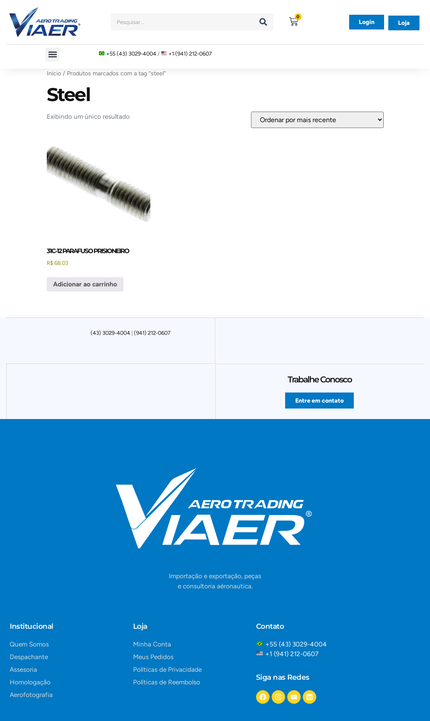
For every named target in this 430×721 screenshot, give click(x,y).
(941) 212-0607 (152, 333)
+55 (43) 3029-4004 (131, 54)
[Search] (263, 21)
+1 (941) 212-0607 (190, 54)
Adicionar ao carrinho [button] (85, 284)
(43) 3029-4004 (110, 333)
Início (54, 73)
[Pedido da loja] (317, 120)
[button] (52, 54)
